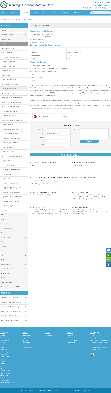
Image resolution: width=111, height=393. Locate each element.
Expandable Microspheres (10, 111)
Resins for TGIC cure (8, 147)
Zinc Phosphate (6, 174)
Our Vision (25, 340)
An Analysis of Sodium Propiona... (11, 316)
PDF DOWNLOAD (41, 116)
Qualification (25, 345)
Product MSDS (71, 335)
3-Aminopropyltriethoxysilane (11, 84)
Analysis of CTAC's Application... (11, 297)
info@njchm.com (97, 338)
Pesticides (14, 219)
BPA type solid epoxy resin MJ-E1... (13, 129)
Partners (76, 13)
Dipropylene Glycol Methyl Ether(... (12, 197)
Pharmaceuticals (14, 39)
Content (76, 130)
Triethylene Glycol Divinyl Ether (11, 188)
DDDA (4, 210)
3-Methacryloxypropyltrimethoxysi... (12, 97)
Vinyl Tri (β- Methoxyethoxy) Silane (43, 192)
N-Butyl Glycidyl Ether (8, 61)
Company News (49, 335)
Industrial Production (14, 269)
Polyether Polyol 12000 (9, 116)
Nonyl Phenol (6, 161)
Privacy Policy (87, 390)
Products (25, 13)
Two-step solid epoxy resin (10, 134)
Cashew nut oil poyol (8, 206)
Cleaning (14, 30)
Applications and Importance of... (11, 311)
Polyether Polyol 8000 (8, 70)
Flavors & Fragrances (14, 228)
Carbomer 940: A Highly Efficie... (11, 302)
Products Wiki (71, 342)
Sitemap (76, 390)
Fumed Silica (6, 178)
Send (89, 141)
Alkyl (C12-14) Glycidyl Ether (10, 57)
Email (43, 141)
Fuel (14, 260)
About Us (14, 13)
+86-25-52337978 (96, 335)
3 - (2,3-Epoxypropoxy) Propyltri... (12, 106)
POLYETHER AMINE (8, 165)
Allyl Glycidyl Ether (7, 52)
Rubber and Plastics (14, 264)
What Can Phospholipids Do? (10, 320)
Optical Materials (14, 237)
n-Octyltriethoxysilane (25, 19)
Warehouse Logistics (72, 340)
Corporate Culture (27, 338)
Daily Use (4, 278)
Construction (14, 233)
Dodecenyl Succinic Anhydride (11, 170)
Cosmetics (14, 246)
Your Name (41, 130)
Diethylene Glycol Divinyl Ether (11, 192)
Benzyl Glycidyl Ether (8, 66)
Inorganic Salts (14, 273)
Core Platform (26, 342)
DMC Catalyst (6, 75)
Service (35, 13)
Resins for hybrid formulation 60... (12, 143)
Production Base (26, 347)
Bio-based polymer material (10, 201)
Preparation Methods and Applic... (11, 307)
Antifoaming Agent (6, 282)
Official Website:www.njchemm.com (97, 8)
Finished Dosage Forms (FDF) (14, 287)
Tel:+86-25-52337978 (102, 2)
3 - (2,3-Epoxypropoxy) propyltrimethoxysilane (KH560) (49, 177)
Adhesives (14, 215)
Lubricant (14, 251)
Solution (53, 13)
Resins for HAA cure (8, 151)
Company (42, 137)
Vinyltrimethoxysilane (8, 93)
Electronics (14, 242)
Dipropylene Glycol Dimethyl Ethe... (12, 120)
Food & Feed (14, 224)
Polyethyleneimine (7, 124)
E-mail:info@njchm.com (101, 5)
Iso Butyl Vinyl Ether (8, 48)
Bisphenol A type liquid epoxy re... (12, 138)
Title (43, 133)
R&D (68, 338)
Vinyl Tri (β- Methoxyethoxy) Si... (12, 156)
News (44, 13)
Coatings (14, 19)
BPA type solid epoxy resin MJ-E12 (43, 162)
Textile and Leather (14, 35)
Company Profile (26, 335)
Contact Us (64, 13)
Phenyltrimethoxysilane (9, 79)
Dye (14, 255)
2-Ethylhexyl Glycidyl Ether (10, 183)
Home (4, 13)
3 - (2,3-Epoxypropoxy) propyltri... (12, 102)
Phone (43, 144)
